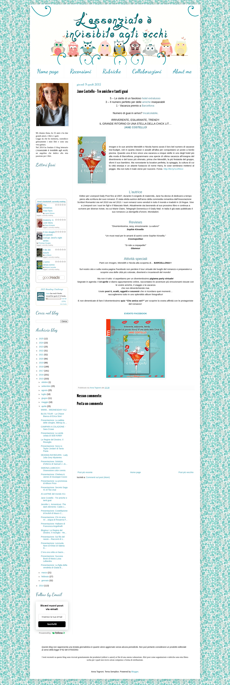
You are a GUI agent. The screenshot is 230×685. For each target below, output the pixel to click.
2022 (41, 350)
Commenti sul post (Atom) (98, 477)
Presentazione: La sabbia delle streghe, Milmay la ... (54, 421)
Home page (48, 71)
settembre (46, 386)
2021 (41, 354)
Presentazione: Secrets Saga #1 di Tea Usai (54, 488)
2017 (41, 371)
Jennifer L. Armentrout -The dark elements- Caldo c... (53, 505)
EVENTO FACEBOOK (135, 313)
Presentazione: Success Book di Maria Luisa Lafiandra (52, 558)
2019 (41, 363)
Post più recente (85, 472)
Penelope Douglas (45, 243)
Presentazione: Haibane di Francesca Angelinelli (53, 525)
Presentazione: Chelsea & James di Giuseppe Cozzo (54, 475)
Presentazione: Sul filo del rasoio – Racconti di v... (53, 538)
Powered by (52, 633)
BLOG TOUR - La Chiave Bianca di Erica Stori (52, 415)
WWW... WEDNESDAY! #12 (54, 410)
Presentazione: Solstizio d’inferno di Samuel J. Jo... (54, 462)
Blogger (134, 671)
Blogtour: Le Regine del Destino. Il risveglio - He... (54, 531)
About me (182, 71)
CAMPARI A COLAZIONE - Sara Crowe (53, 428)
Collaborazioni (146, 71)
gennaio (45, 580)
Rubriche (112, 71)
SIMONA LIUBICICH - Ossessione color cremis (53, 469)
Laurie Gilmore (50, 213)
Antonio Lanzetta (50, 267)
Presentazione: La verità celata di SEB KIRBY (52, 434)
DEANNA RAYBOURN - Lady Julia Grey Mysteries (54, 456)
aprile (44, 406)
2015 (41, 379)
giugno (44, 398)
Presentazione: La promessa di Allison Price (54, 482)
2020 (41, 359)
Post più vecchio (186, 472)
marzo (44, 572)
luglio (44, 394)
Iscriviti (52, 624)
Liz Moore (48, 255)
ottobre (44, 382)
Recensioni (80, 71)
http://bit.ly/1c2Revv (173, 169)
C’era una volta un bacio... (53, 552)
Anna (48, 293)
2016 (41, 375)
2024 (41, 343)
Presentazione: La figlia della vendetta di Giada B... (54, 566)
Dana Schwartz (50, 225)
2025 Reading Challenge (52, 289)
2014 (41, 585)
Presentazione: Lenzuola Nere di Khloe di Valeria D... (53, 545)
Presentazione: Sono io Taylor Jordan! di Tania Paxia (52, 448)
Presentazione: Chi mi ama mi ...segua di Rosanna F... (54, 518)
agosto (44, 390)
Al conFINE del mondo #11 (53, 494)
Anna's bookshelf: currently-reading (51, 201)
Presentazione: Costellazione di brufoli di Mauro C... (54, 512)
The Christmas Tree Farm (48, 208)
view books (63, 304)
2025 (41, 338)
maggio (45, 402)
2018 (41, 366)
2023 (41, 347)
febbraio (45, 576)
